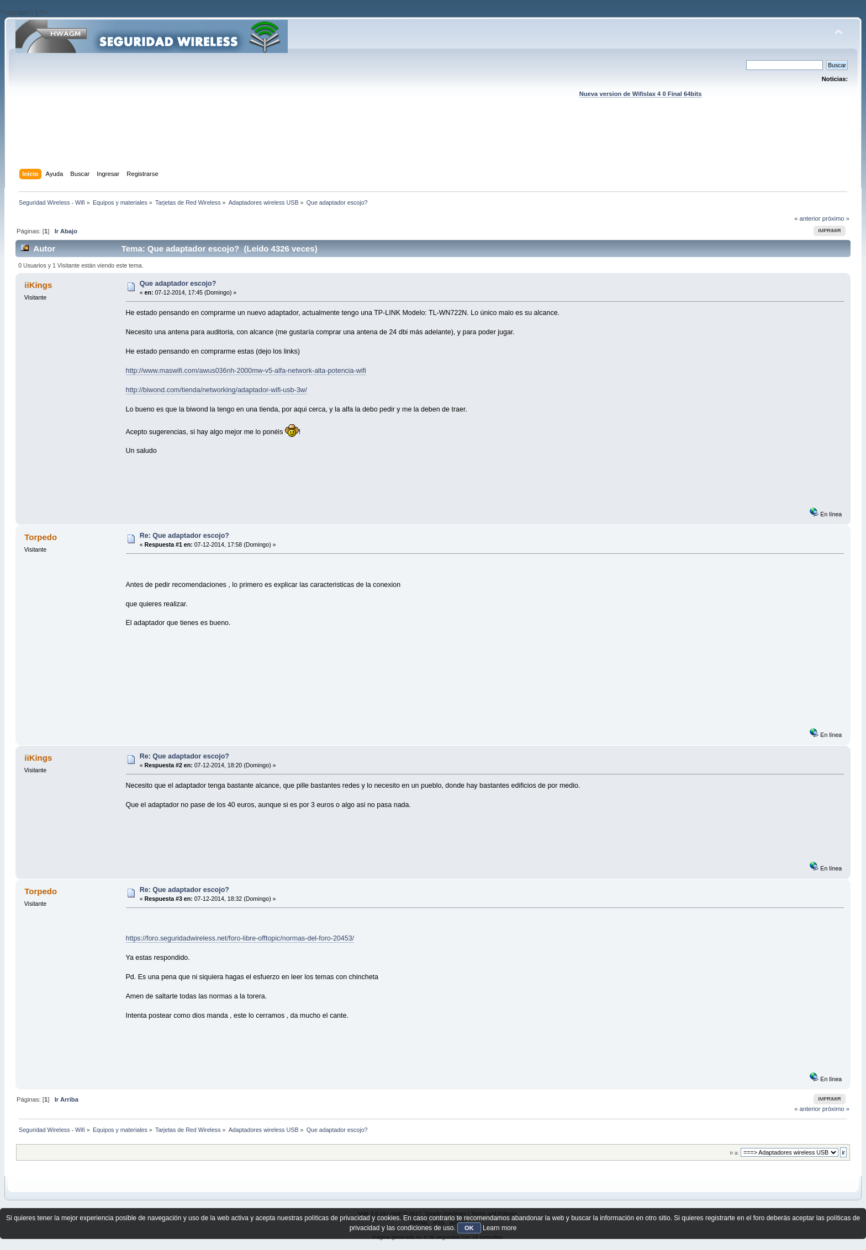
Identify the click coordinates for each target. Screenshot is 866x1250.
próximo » (835, 218)
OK (469, 1228)
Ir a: (734, 1153)
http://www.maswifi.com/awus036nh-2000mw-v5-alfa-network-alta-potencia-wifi (246, 371)
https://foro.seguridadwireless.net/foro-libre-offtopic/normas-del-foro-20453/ (240, 938)
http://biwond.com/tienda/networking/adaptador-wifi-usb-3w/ (217, 390)
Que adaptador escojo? (178, 283)
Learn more (499, 1228)
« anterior (807, 218)
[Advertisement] (433, 144)
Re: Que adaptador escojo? (184, 535)
